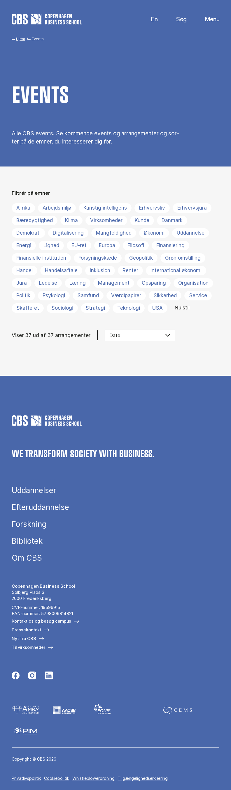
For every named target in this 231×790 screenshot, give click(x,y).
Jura (21, 283)
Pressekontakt (26, 630)
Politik (23, 295)
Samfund (88, 295)
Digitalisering (68, 233)
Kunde (142, 220)
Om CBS (27, 558)
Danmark (172, 220)
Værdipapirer (126, 295)
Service (198, 295)
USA (157, 308)
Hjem (20, 38)
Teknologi (128, 308)
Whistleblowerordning (93, 778)
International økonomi (176, 270)
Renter (130, 270)
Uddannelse (190, 233)
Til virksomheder (28, 647)
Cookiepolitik (56, 778)
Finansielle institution (41, 258)
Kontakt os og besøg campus (41, 621)
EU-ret (79, 245)
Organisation (193, 283)
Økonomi (154, 233)
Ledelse (48, 283)
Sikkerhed (165, 295)
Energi (23, 245)
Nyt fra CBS (24, 638)
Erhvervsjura (192, 208)
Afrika (23, 208)
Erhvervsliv (152, 208)
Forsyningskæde (97, 258)
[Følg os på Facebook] (16, 676)
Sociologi (62, 308)
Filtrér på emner (31, 193)
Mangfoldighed (114, 233)
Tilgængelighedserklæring (143, 778)
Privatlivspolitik (26, 778)
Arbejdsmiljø (57, 208)
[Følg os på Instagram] (32, 676)
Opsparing (154, 283)
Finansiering (170, 245)
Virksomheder (106, 220)
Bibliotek (27, 541)
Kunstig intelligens (105, 208)
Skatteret (27, 308)
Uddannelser (34, 490)
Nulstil (182, 308)
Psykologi (54, 295)
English (150, 19)
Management (114, 283)
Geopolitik (141, 258)
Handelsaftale (61, 270)
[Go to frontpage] (47, 19)
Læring (77, 283)
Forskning (29, 524)
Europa (107, 245)
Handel (24, 270)
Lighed (51, 245)
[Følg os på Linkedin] (49, 676)
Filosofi (135, 245)
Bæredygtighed (34, 220)
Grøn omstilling (183, 258)
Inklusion (100, 270)
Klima (71, 220)
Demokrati (28, 233)
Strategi (95, 308)
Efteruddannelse (40, 507)
